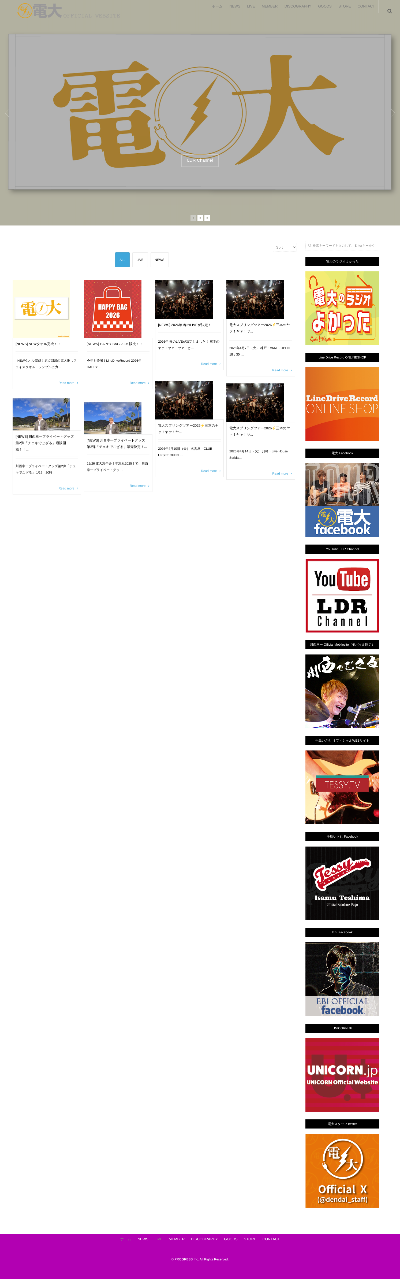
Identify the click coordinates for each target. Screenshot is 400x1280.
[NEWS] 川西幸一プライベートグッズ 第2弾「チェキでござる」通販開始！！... (46, 453)
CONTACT (364, 11)
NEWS (210, 11)
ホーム (188, 11)
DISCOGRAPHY (285, 11)
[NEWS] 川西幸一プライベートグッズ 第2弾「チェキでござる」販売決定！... (117, 460)
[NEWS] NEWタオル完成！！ (44, 355)
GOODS (315, 11)
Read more (66, 394)
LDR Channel (200, 160)
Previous (13, 112)
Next (386, 112)
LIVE (230, 11)
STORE (339, 11)
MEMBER (254, 11)
